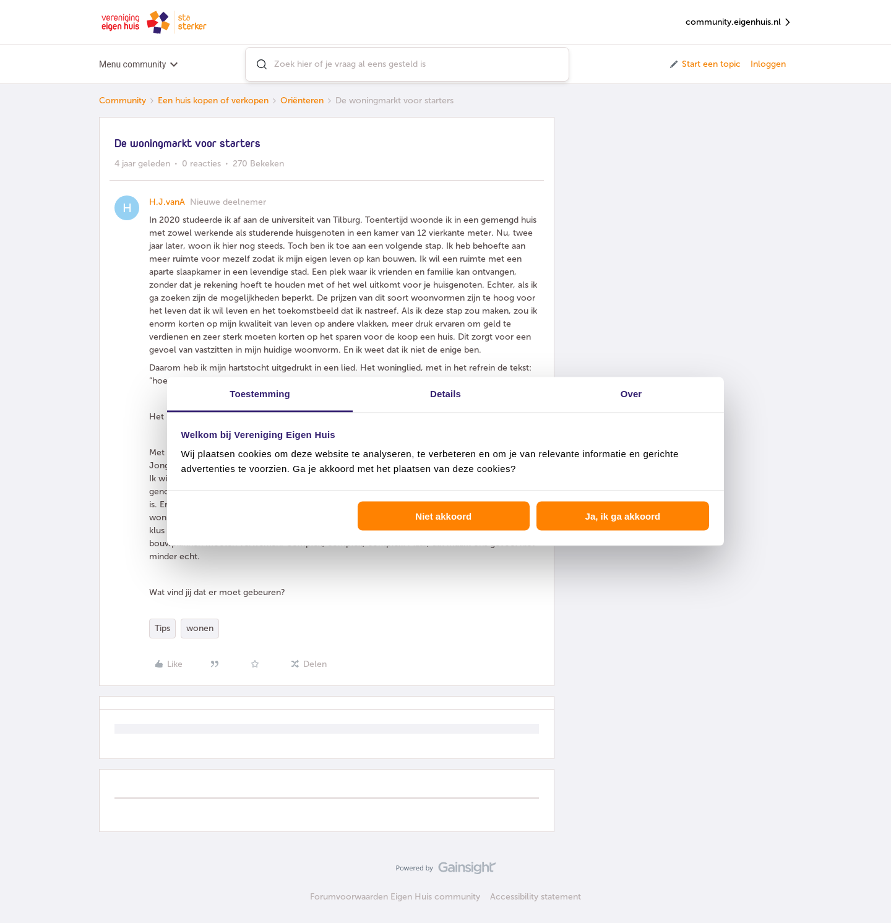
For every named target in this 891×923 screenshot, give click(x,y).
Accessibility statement (535, 896)
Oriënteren (302, 100)
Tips (162, 628)
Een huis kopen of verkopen (213, 100)
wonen (199, 628)
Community (122, 100)
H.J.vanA (167, 202)
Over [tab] (631, 394)
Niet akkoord (443, 515)
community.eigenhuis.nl (739, 22)
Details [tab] (445, 394)
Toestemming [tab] (260, 394)
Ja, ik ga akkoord (623, 515)
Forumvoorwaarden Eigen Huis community (395, 896)
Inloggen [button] (768, 64)
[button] (704, 64)
